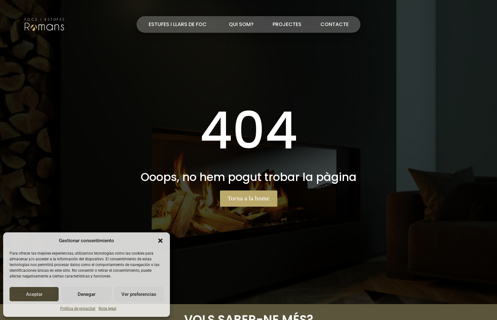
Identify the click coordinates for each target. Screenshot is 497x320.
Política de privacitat (77, 308)
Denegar (86, 294)
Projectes (287, 24)
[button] (160, 240)
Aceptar (34, 294)
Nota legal (107, 308)
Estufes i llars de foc (179, 24)
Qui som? (241, 24)
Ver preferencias (138, 294)
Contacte (334, 24)
